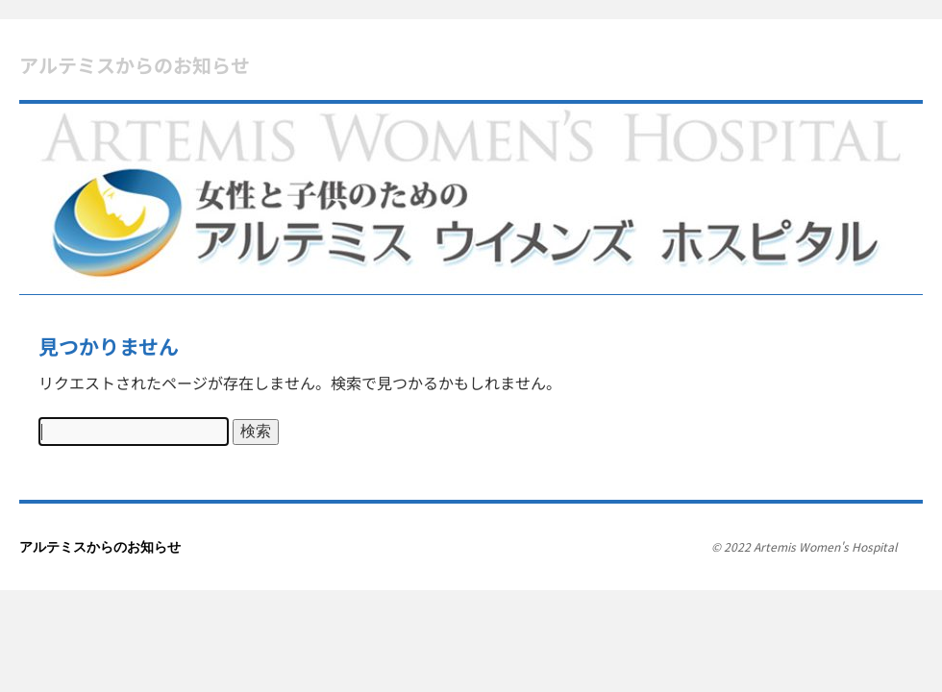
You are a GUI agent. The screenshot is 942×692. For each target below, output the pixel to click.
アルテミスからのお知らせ (134, 65)
